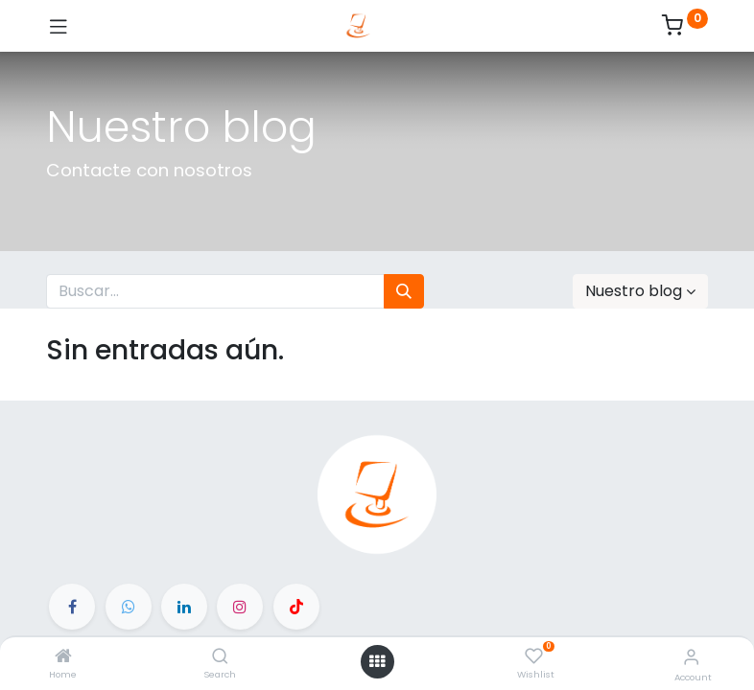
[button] (640, 291)
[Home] (63, 657)
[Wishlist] (534, 656)
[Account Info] (691, 657)
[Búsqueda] (404, 291)
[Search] (220, 657)
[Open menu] (377, 661)
